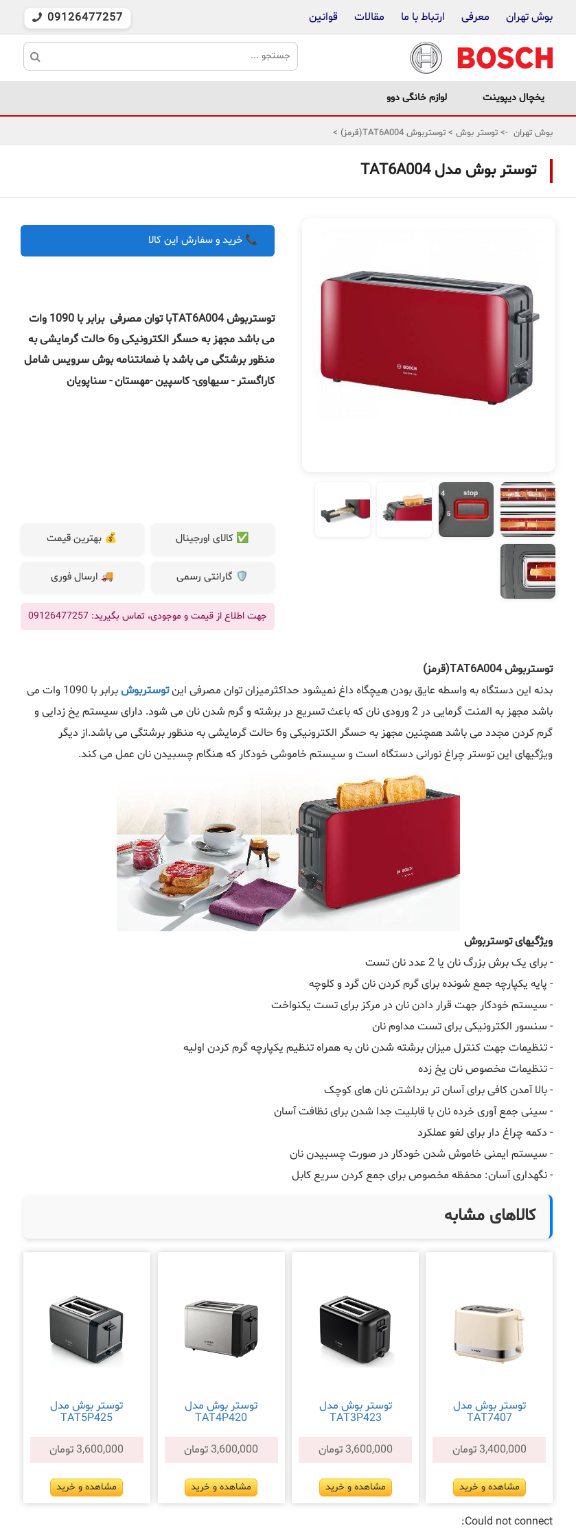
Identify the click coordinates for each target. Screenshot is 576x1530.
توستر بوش (475, 133)
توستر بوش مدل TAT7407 (489, 1412)
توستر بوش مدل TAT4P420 (221, 1412)
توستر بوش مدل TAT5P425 (86, 1412)
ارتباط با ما (421, 17)
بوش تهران (529, 17)
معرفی (475, 17)
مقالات (369, 17)
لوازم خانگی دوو (417, 97)
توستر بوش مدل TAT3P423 (355, 1412)
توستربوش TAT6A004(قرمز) (392, 133)
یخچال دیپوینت (513, 97)
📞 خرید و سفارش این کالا (203, 240)
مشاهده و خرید (489, 1487)
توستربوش (143, 690)
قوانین (323, 17)
